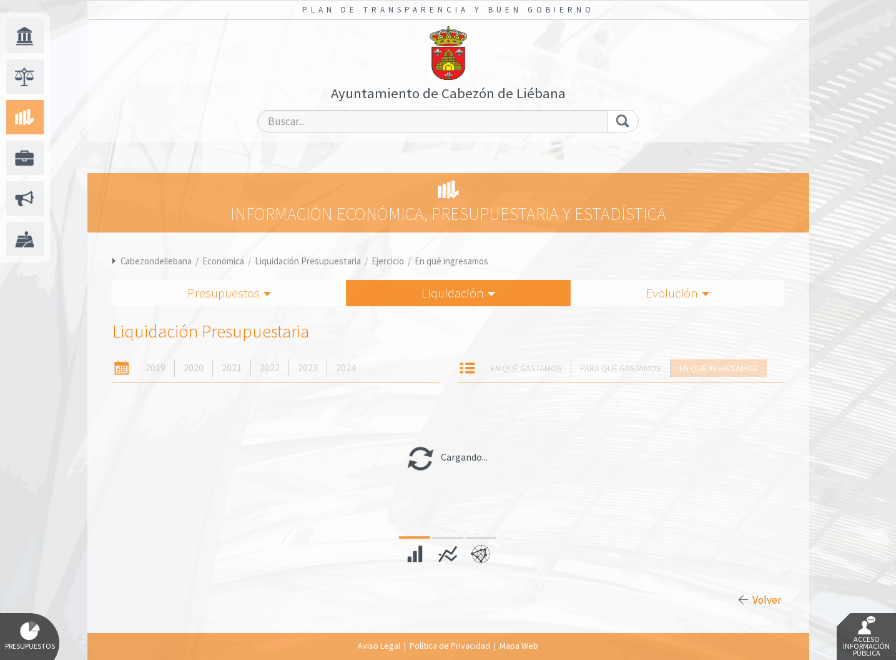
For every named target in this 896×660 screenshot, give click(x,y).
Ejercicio (388, 261)
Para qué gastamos (620, 368)
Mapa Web (519, 645)
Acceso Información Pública (866, 637)
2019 (155, 368)
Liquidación (458, 292)
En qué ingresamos (451, 261)
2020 (194, 368)
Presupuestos (229, 292)
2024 (346, 368)
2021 (232, 368)
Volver (766, 600)
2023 (308, 368)
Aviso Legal (379, 645)
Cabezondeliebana (156, 261)
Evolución (677, 292)
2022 (270, 368)
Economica (223, 261)
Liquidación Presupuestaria (308, 261)
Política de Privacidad (450, 645)
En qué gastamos (526, 368)
